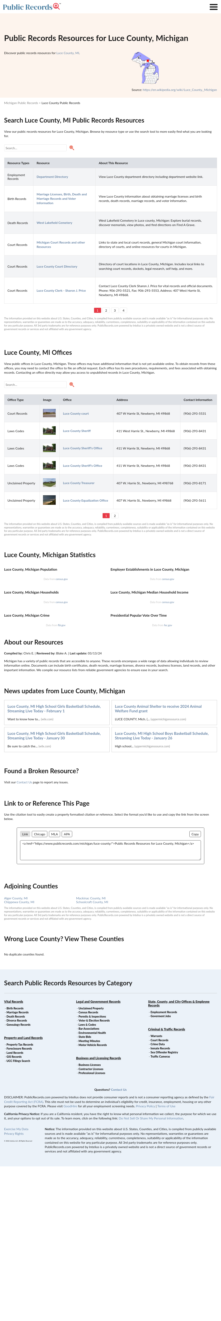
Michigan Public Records (21, 103)
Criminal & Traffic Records (166, 1184)
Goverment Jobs (161, 1170)
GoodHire (70, 1261)
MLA (54, 989)
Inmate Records (160, 1203)
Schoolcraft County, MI (92, 1056)
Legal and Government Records (98, 1156)
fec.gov (168, 779)
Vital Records (13, 1156)
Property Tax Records (20, 1199)
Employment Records (164, 1166)
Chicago (39, 989)
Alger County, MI (16, 1053)
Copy (195, 989)
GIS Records (14, 1211)
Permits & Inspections (92, 1171)
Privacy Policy (145, 1261)
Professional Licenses (92, 1227)
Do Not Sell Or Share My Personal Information (151, 1273)
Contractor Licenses (91, 1223)
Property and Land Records (23, 1192)
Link (25, 989)
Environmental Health (92, 1187)
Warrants (156, 1190)
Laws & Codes (87, 1179)
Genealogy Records (19, 1179)
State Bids (85, 1191)
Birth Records (15, 1163)
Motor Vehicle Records (93, 1199)
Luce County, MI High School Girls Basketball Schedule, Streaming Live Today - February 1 (54, 863)
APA (67, 989)
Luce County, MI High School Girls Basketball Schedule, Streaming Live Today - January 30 (54, 890)
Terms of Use (166, 1261)
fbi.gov (61, 779)
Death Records (16, 1171)
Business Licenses (90, 1219)
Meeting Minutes (89, 1195)
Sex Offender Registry (164, 1207)
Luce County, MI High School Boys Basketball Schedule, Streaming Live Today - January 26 (162, 890)
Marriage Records (18, 1167)
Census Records (88, 1167)
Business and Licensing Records (98, 1213)
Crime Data (158, 1198)
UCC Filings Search (18, 1215)
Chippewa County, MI (19, 1056)
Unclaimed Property (91, 1163)
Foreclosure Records (19, 1203)
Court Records (159, 1194)
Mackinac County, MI (91, 1053)
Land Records (15, 1207)
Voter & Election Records (94, 1175)
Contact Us (24, 937)
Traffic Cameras (160, 1211)
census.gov (61, 630)
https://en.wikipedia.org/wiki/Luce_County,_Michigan (180, 90)
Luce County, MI (67, 53)
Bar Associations (89, 1183)
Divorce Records (17, 1175)
